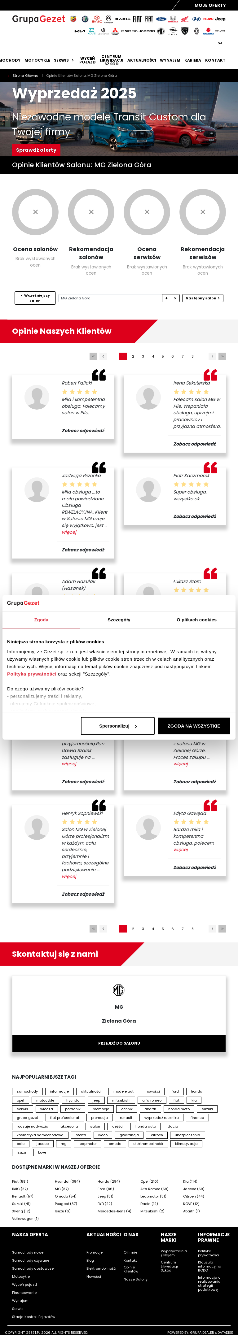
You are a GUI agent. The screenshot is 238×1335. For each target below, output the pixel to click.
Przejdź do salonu (119, 1043)
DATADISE (225, 1332)
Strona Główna (26, 75)
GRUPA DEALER (202, 1332)
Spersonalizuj (118, 725)
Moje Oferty (210, 5)
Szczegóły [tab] (119, 619)
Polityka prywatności (31, 673)
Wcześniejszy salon (35, 298)
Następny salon (203, 298)
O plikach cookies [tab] (197, 619)
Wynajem (170, 60)
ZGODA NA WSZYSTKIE (194, 725)
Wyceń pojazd (87, 60)
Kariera (192, 60)
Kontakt (215, 60)
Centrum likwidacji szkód (111, 60)
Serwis (64, 60)
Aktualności (141, 60)
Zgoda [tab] (41, 619)
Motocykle (37, 60)
